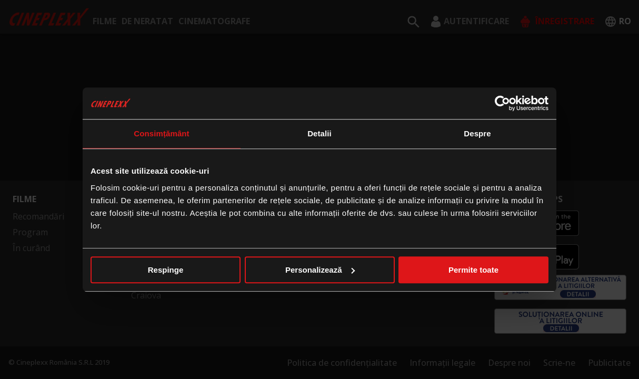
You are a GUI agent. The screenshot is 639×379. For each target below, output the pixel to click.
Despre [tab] (477, 133)
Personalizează (320, 269)
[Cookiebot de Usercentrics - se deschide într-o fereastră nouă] (502, 103)
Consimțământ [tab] (161, 133)
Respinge (166, 269)
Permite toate (473, 269)
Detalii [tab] (319, 133)
